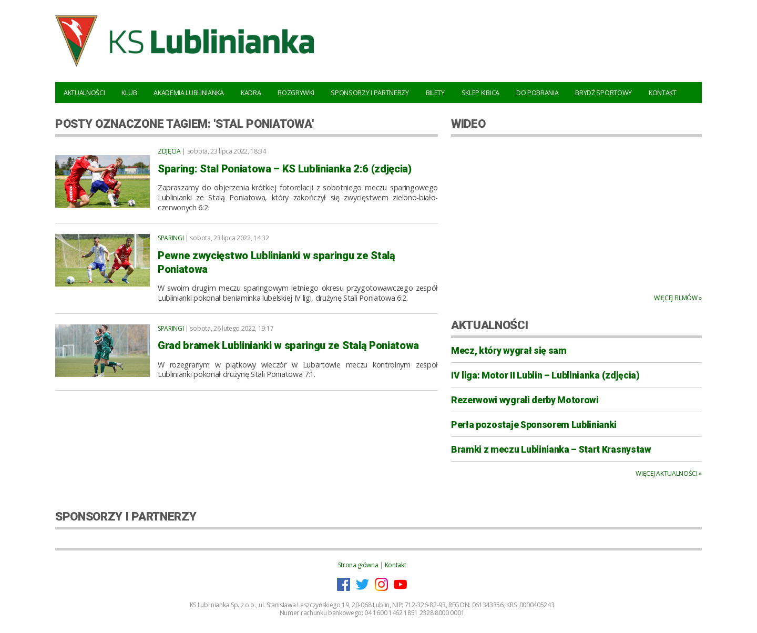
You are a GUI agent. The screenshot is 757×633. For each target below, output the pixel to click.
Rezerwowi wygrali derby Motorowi (525, 400)
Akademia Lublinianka (189, 92)
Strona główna (358, 564)
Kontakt (663, 92)
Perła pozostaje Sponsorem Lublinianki (534, 425)
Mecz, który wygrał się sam (509, 350)
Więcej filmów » (678, 297)
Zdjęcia (169, 151)
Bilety (435, 92)
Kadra (251, 92)
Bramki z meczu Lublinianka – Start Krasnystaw (551, 449)
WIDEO (468, 123)
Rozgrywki (296, 92)
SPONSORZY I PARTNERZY (125, 516)
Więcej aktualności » (669, 473)
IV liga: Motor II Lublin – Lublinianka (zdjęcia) (545, 375)
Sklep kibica (480, 92)
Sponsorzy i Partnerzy (369, 92)
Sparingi (170, 237)
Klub (129, 92)
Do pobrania (537, 92)
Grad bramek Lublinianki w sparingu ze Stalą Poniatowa (288, 345)
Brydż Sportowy (603, 92)
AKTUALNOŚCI (489, 325)
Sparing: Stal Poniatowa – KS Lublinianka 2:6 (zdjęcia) (285, 168)
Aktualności (84, 92)
